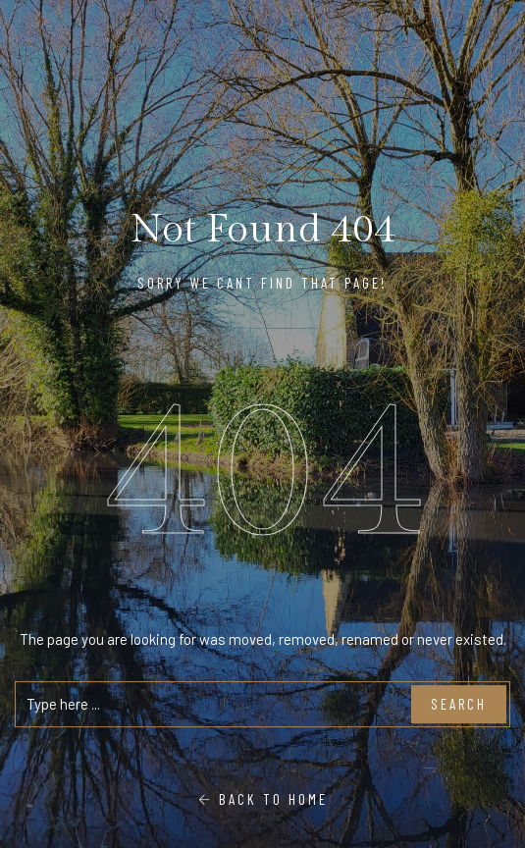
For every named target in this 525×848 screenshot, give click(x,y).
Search (459, 705)
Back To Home (263, 799)
